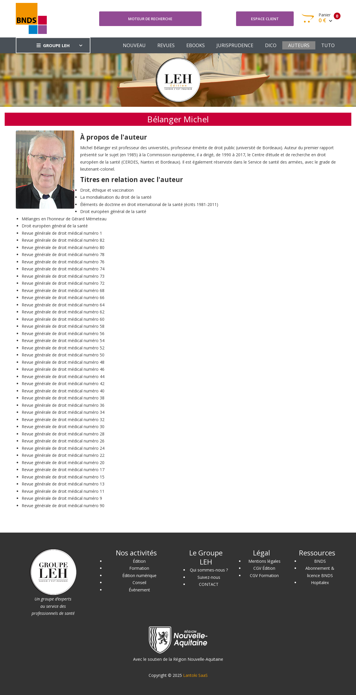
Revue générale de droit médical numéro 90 (63, 505)
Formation (139, 568)
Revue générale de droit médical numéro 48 (63, 362)
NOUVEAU (134, 45)
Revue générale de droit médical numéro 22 (63, 455)
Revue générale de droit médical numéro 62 (63, 312)
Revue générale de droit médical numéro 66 (63, 297)
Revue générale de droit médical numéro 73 (63, 276)
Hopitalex (320, 582)
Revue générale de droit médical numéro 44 (63, 376)
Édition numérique (139, 575)
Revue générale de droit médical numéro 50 (63, 355)
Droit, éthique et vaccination (107, 190)
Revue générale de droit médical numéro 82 (63, 240)
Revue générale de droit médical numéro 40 (63, 391)
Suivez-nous (208, 577)
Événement (139, 590)
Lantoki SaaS (195, 675)
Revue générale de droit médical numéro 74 (63, 269)
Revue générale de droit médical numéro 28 (63, 434)
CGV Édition (264, 568)
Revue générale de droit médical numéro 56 (63, 333)
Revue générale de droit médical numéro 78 (63, 254)
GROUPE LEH (53, 45)
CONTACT (209, 584)
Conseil (139, 582)
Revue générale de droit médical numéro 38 (63, 398)
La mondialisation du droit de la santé (116, 197)
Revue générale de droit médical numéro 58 (63, 326)
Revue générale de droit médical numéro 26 (63, 441)
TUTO (328, 45)
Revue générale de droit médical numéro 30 (63, 426)
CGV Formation (264, 575)
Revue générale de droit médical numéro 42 (63, 383)
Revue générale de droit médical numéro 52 (63, 348)
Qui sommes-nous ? (209, 570)
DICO (270, 45)
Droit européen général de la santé (113, 211)
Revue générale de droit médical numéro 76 (63, 262)
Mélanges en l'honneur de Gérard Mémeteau (64, 219)
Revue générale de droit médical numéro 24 (63, 448)
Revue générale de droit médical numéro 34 (63, 412)
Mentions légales (264, 561)
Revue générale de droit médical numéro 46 (63, 369)
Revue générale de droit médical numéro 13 (63, 484)
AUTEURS (298, 45)
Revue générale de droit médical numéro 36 (63, 405)
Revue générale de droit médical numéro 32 (63, 419)
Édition (139, 561)
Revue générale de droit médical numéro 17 (63, 469)
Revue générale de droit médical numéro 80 (63, 247)
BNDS (320, 561)
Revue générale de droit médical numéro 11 (63, 491)
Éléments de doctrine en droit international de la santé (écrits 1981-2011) (149, 204)
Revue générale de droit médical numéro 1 (62, 233)
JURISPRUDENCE (234, 45)
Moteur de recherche (150, 18)
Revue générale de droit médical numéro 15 (63, 477)
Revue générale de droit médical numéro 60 (63, 319)
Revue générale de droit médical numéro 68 (63, 290)
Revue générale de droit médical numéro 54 (63, 340)
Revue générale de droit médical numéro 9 (62, 498)
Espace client (265, 18)
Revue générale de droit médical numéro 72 (63, 283)
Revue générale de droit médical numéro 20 (63, 462)
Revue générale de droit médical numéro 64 (63, 305)
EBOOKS (195, 45)
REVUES (166, 45)
